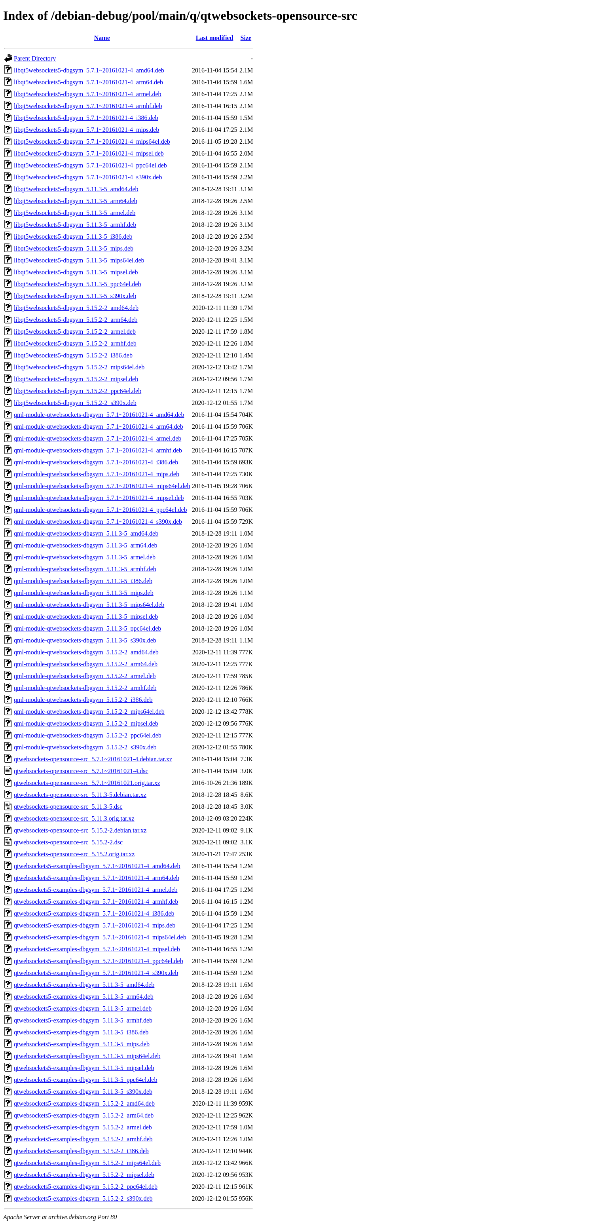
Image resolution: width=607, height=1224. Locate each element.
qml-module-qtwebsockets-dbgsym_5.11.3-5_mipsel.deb (86, 616)
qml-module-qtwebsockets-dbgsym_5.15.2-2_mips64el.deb (89, 711)
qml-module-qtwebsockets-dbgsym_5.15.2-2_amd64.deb (86, 652)
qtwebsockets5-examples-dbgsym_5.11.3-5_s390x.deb (83, 1091)
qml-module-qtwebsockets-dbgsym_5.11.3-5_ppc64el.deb (87, 628)
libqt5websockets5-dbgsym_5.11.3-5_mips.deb (73, 248)
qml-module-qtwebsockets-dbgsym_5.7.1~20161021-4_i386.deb (96, 462)
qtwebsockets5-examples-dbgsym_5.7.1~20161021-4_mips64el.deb (100, 937)
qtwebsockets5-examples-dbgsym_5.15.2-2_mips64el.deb (87, 1162)
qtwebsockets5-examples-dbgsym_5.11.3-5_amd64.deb (84, 984)
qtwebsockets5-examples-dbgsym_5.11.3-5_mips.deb (82, 1044)
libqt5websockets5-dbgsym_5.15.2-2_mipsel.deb (76, 379)
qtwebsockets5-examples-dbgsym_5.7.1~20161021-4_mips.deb (94, 925)
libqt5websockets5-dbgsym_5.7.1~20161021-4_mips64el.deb (92, 141)
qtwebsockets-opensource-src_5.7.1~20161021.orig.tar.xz (87, 782)
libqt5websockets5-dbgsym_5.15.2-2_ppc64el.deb (77, 391)
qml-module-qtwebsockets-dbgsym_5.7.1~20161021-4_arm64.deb (98, 426)
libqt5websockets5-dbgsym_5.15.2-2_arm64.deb (75, 319)
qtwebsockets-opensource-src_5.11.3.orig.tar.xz (74, 818)
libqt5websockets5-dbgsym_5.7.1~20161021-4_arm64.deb (88, 82)
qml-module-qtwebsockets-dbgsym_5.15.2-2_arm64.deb (85, 664)
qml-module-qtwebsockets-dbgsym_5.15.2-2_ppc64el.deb (87, 735)
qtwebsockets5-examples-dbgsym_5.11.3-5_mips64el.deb (87, 1056)
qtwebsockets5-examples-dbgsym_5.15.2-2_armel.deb (83, 1127)
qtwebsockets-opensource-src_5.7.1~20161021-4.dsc (81, 771)
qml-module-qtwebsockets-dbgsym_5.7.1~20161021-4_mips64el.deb (102, 486)
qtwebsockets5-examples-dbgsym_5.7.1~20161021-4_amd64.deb (97, 866)
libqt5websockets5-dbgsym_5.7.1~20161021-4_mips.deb (86, 129)
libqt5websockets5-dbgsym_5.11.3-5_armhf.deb (75, 224)
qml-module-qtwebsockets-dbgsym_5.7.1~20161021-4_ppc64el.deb (100, 509)
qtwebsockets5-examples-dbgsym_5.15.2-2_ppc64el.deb (85, 1186)
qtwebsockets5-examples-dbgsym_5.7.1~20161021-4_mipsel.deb (97, 949)
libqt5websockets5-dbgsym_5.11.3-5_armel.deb (74, 212)
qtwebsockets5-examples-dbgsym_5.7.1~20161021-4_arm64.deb (96, 877)
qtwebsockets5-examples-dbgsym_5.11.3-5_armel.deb (83, 1008)
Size (246, 37)
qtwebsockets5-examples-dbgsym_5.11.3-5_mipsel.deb (84, 1067)
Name (102, 37)
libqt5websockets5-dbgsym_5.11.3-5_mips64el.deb (79, 260)
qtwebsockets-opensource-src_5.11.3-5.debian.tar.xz (80, 794)
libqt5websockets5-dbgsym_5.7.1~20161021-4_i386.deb (86, 117)
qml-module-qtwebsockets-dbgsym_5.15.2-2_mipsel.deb (86, 723)
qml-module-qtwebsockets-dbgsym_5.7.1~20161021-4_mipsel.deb (99, 497)
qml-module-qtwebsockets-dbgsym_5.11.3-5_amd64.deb (86, 533)
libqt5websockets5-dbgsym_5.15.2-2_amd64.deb (76, 307)
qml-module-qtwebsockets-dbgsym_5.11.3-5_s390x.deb (85, 640)
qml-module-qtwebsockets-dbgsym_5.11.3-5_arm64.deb (85, 545)
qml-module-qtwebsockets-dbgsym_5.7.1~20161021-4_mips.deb (96, 474)
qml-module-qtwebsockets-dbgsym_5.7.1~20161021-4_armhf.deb (98, 450)
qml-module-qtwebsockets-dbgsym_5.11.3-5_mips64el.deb (89, 604)
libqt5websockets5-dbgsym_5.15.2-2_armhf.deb (75, 343)
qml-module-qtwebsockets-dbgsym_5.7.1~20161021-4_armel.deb (97, 438)
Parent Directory (35, 58)
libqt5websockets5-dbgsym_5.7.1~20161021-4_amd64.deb (89, 70)
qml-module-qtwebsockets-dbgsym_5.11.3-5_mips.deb (84, 592)
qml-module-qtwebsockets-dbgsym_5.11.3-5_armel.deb (85, 557)
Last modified (214, 37)
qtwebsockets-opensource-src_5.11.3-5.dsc (68, 806)
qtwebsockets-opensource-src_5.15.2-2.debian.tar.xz (80, 830)
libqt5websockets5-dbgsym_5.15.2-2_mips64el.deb (79, 367)
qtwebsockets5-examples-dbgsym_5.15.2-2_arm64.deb (84, 1115)
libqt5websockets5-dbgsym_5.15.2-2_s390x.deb (75, 402)
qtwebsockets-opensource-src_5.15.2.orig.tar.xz (74, 854)
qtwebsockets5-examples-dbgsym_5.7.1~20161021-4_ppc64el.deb (98, 961)
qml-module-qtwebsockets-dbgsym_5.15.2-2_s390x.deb (85, 747)
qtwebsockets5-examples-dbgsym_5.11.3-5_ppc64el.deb (85, 1079)
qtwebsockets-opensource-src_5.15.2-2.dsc (68, 842)
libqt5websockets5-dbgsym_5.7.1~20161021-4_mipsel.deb (89, 153)
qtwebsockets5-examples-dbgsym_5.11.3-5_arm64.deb (84, 996)
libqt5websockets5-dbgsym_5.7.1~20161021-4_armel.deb (87, 94)
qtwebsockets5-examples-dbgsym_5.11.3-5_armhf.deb (83, 1020)
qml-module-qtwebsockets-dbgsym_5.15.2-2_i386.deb (83, 699)
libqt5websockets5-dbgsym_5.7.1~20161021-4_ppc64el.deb (90, 165)
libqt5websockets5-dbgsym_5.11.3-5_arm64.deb (75, 201)
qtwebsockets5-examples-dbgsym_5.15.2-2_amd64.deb (84, 1103)
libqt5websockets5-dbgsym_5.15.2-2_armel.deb (75, 331)
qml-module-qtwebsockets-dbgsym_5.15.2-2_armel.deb (85, 676)
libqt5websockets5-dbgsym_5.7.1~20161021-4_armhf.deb (88, 106)
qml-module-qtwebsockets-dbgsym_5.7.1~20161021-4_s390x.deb (98, 521)
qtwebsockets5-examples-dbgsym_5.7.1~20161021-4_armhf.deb (96, 901)
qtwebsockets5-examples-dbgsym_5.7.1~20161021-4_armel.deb (95, 889)
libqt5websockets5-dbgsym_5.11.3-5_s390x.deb (75, 296)
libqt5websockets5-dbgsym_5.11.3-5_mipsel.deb (76, 272)
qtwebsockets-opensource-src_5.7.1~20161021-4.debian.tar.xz (93, 759)
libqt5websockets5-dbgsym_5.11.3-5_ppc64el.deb (77, 284)
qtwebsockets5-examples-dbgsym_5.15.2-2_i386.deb (81, 1151)
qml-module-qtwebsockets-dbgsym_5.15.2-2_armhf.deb (85, 687)
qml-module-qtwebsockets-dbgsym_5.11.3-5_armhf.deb (85, 569)
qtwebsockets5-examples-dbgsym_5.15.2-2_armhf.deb (83, 1139)
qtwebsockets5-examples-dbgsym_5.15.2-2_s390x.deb (83, 1198)
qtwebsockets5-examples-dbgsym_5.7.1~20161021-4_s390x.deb (96, 972)
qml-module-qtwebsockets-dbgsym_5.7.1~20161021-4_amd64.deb (99, 414)
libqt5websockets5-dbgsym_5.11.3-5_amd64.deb (76, 189)
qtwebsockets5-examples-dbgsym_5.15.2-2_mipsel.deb (84, 1174)
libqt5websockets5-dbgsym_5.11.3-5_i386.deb (73, 236)
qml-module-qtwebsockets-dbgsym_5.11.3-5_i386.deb (83, 581)
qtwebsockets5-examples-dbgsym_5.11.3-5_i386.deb (81, 1032)
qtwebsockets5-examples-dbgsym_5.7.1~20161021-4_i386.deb (94, 913)
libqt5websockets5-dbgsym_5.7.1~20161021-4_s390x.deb (88, 177)
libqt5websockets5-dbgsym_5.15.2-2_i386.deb (73, 355)
